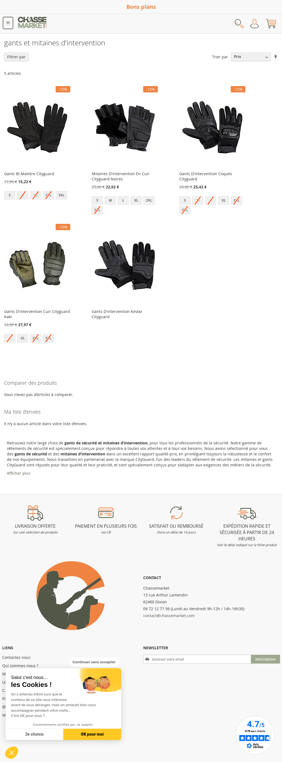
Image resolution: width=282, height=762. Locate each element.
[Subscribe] (265, 659)
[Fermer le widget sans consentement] (95, 662)
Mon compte (254, 24)
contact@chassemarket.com (169, 615)
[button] (11, 752)
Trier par (220, 56)
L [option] (123, 200)
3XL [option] (61, 195)
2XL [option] (149, 200)
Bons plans (141, 6)
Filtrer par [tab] (16, 56)
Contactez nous (16, 657)
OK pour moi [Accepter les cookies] (92, 734)
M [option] (110, 200)
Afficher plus (18, 473)
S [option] (10, 195)
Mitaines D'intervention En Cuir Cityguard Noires (121, 176)
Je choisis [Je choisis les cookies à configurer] (34, 734)
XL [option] (136, 200)
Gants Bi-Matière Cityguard (29, 173)
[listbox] (37, 196)
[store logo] (32, 24)
